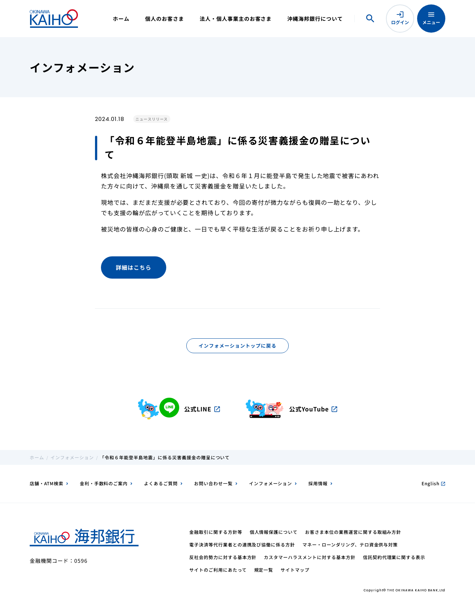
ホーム (121, 18)
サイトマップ (295, 569)
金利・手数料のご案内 (104, 483)
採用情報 (318, 483)
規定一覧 (263, 569)
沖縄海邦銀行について (315, 18)
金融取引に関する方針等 (215, 532)
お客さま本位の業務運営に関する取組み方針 (353, 532)
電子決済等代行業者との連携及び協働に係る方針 (242, 544)
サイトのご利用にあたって (218, 569)
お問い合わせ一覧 (213, 483)
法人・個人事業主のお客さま (236, 18)
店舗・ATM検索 (46, 483)
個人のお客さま (164, 18)
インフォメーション (72, 457)
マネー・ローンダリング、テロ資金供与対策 (350, 544)
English (433, 483)
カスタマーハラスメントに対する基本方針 (309, 557)
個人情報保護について (274, 532)
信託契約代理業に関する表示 (394, 557)
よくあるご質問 (161, 483)
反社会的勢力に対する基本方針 (222, 557)
